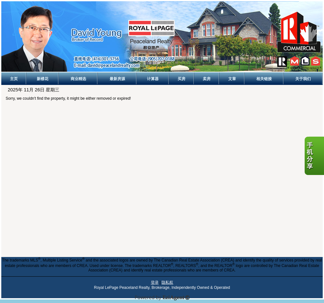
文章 (232, 79)
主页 (14, 79)
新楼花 (42, 79)
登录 (155, 282)
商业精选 (78, 79)
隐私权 (167, 282)
